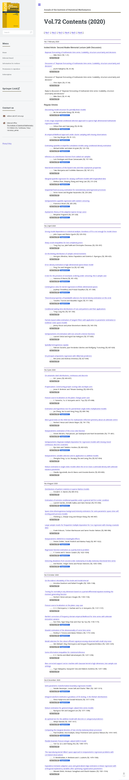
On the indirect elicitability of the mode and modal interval (66, 580)
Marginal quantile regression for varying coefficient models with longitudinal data (75, 178)
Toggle (39, 4)
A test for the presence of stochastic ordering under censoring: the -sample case (75, 276)
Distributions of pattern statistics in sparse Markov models (67, 489)
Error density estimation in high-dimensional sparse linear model (69, 264)
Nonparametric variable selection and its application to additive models (71, 455)
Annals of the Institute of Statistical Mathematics (67, 10)
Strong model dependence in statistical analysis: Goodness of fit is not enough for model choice (81, 231)
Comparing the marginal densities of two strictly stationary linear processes (73, 730)
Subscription (6, 74)
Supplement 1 (64, 115)
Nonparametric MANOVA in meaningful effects (62, 539)
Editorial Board (7, 58)
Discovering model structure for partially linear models (65, 109)
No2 (54, 32)
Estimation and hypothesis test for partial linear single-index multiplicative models (75, 409)
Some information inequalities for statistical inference (65, 652)
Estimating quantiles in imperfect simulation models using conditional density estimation (78, 145)
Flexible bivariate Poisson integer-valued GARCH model (65, 741)
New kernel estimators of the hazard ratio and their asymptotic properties (73, 167)
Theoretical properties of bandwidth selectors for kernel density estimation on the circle (78, 298)
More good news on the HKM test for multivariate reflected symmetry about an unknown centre (81, 420)
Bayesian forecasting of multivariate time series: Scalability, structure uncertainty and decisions (80, 52)
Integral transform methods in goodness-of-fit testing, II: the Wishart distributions (76, 697)
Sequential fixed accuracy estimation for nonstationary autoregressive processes (75, 190)
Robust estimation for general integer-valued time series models (69, 708)
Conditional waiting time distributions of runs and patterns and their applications (75, 309)
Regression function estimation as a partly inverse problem (67, 550)
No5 (73, 32)
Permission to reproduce (11, 69)
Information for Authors (11, 63)
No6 (80, 32)
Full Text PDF (54, 58)
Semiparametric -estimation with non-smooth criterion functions (70, 334)
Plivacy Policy (6, 143)
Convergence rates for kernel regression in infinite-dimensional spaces (71, 287)
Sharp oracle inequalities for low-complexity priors (64, 242)
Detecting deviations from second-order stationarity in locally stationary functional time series (80, 561)
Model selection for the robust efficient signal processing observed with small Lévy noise (78, 641)
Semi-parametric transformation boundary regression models (68, 686)
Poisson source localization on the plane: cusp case (64, 605)
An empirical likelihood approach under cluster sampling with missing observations (76, 134)
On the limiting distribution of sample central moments (65, 253)
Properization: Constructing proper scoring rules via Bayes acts (68, 386)
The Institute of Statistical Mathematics (20, 125)
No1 (47, 32)
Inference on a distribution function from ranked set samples (67, 156)
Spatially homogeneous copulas (56, 345)
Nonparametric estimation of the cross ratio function (65, 431)
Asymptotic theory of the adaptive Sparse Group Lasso (65, 212)
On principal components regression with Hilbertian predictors (68, 356)
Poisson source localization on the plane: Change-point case (67, 397)
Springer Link (9, 88)
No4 (67, 32)
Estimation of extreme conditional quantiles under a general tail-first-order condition (77, 500)
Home (4, 52)
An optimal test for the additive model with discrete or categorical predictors (74, 719)
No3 (60, 32)
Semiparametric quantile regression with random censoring (67, 201)
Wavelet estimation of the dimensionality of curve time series (68, 630)
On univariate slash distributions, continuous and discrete (66, 375)
